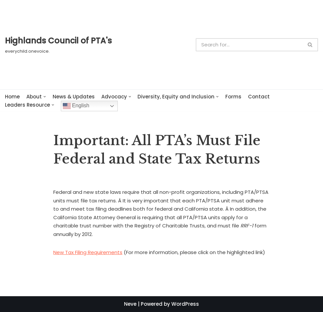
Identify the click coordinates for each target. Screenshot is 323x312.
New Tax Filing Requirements (87, 252)
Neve (130, 303)
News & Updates (74, 96)
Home (12, 96)
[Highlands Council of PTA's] (58, 44)
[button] (310, 44)
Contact (259, 96)
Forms (233, 96)
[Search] (249, 44)
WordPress (185, 303)
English (76, 106)
